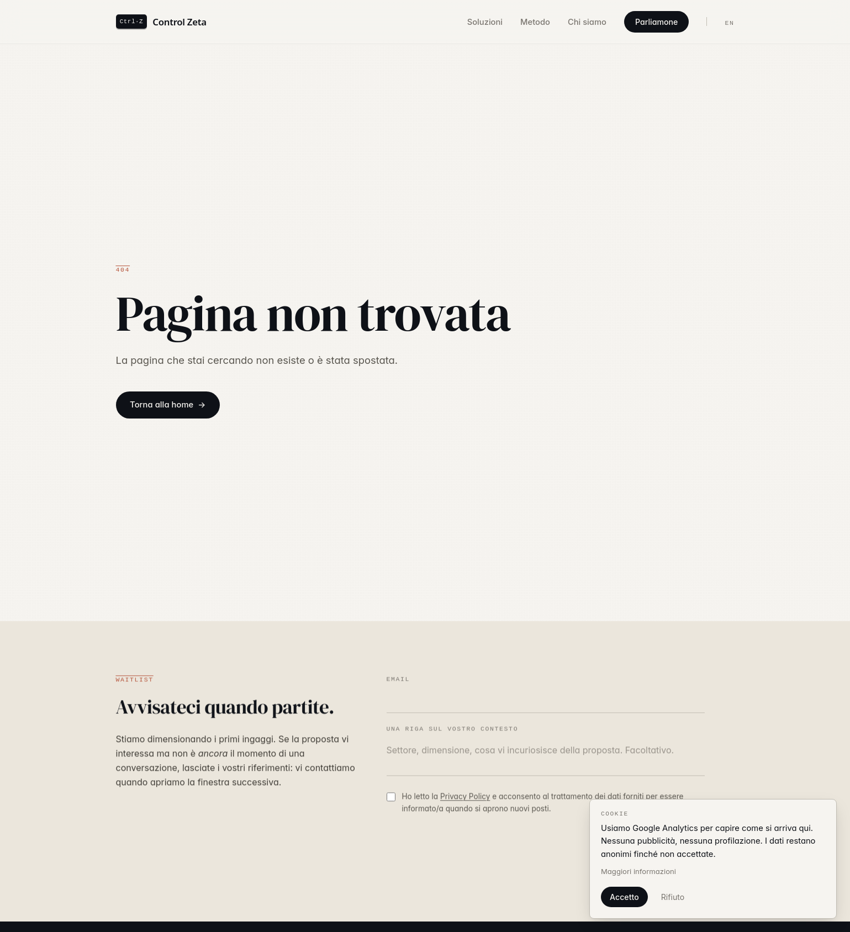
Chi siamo (587, 22)
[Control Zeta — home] (161, 21)
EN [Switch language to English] (729, 23)
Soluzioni (485, 22)
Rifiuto (672, 897)
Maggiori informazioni (638, 871)
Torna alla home (161, 405)
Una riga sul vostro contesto (453, 730)
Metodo (535, 22)
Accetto (624, 897)
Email (398, 680)
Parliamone (656, 22)
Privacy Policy (465, 797)
